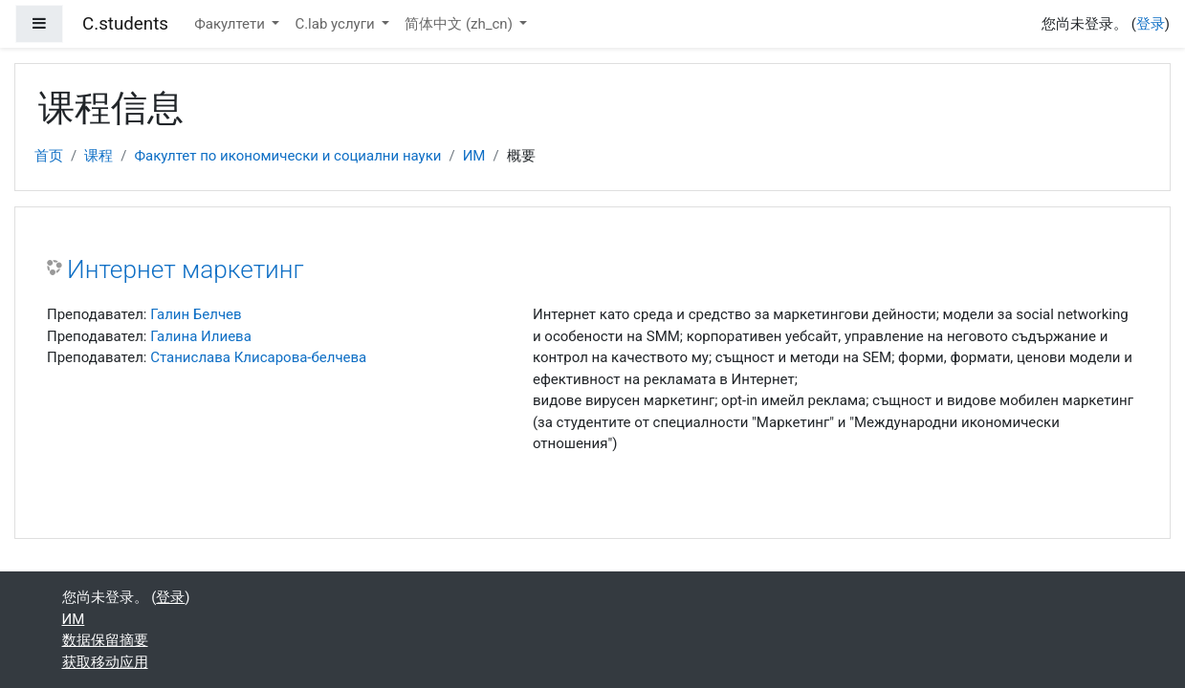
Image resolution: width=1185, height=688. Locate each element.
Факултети (231, 23)
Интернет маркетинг (185, 269)
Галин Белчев (195, 314)
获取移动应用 (105, 662)
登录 (1150, 23)
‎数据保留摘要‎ (105, 640)
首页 (48, 155)
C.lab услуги (336, 23)
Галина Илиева (201, 336)
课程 (98, 155)
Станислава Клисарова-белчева (258, 357)
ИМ (474, 155)
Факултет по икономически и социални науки (287, 155)
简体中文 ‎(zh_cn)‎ (460, 23)
